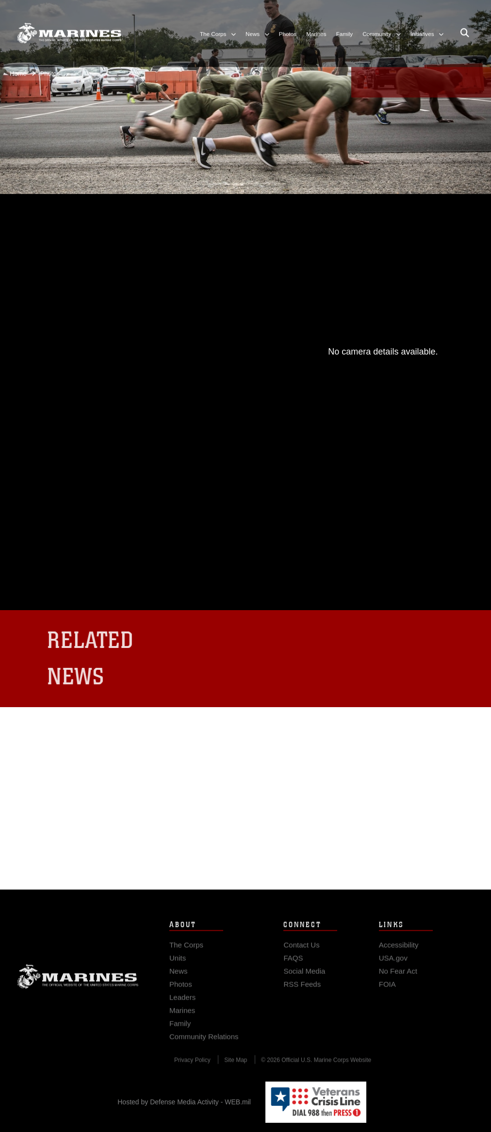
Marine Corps (78, 981)
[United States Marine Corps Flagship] (69, 29)
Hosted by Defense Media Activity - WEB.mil (184, 1102)
